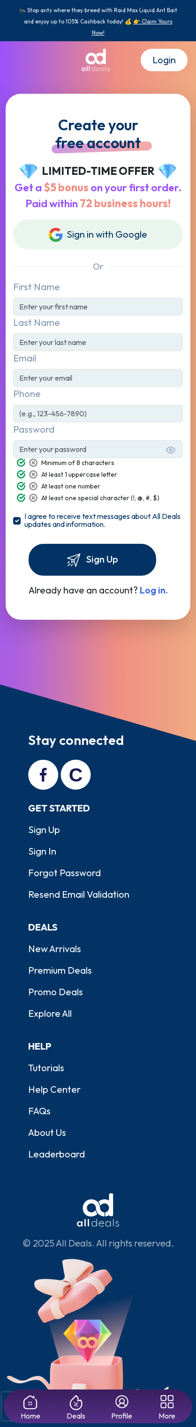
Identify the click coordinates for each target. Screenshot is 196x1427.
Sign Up (44, 829)
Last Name (36, 322)
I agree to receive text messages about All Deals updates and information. (102, 520)
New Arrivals (54, 948)
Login (164, 60)
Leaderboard (56, 1154)
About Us (47, 1132)
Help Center (54, 1089)
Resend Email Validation (78, 894)
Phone (27, 393)
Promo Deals (55, 992)
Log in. (154, 590)
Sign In (42, 851)
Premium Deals (60, 970)
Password (33, 429)
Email (24, 358)
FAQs (39, 1111)
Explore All (50, 1013)
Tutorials (46, 1068)
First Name (36, 287)
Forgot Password (64, 873)
